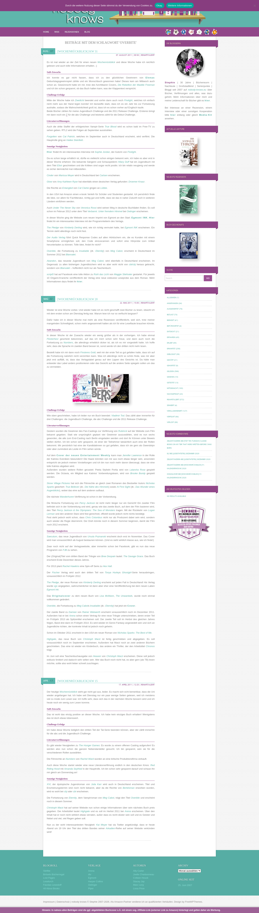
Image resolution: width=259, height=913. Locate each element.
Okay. (159, 5)
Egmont (92, 877)
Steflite (46, 870)
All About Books (51, 888)
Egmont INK (139, 217)
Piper (91, 888)
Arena (91, 870)
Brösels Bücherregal (53, 874)
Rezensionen (72, 32)
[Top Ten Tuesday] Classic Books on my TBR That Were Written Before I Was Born (189, 444)
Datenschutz (63, 901)
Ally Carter (138, 870)
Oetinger (92, 884)
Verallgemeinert (174, 411)
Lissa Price (139, 888)
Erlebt (170, 343)
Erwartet (171, 349)
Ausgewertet (173, 309)
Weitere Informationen (180, 5)
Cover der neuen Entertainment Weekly (83, 455)
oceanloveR (172, 474)
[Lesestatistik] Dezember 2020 (186, 454)
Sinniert (170, 405)
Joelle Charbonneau (143, 874)
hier (79, 281)
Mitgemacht (172, 388)
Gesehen (170, 377)
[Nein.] (254, 5)
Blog (87, 32)
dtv (89, 874)
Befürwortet (173, 326)
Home (46, 32)
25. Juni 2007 (185, 885)
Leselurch (48, 881)
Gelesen (170, 371)
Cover (131, 605)
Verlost (170, 422)
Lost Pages (49, 877)
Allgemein (171, 298)
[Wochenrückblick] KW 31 (77, 51)
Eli (168, 454)
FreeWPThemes (193, 901)
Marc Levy (138, 884)
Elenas (150, 77)
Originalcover (61, 596)
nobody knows (79, 901)
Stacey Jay (139, 881)
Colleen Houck (140, 877)
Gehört (170, 360)
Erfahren (171, 337)
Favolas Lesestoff (52, 884)
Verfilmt (171, 417)
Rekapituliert (148, 55)
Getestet (170, 383)
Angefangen (172, 303)
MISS (56, 32)
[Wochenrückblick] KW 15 (77, 681)
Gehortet (171, 366)
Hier (49, 152)
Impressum (49, 901)
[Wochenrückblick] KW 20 (77, 299)
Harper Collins (95, 881)
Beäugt (170, 315)
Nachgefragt (173, 394)
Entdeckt (171, 332)
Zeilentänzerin (173, 441)
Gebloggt (171, 354)
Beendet (170, 320)
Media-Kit (205, 115)
